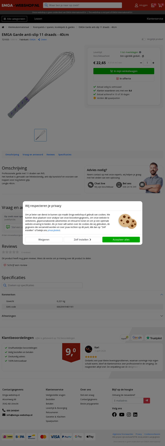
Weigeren (43, 239)
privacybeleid (54, 230)
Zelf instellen (82, 239)
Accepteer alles (121, 239)
